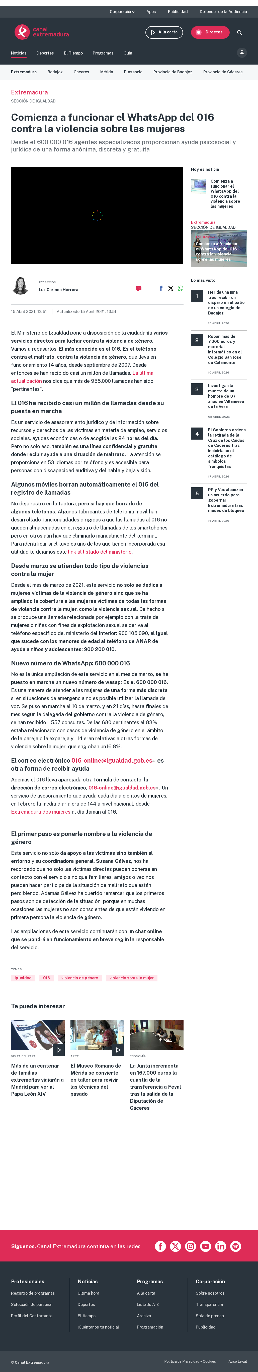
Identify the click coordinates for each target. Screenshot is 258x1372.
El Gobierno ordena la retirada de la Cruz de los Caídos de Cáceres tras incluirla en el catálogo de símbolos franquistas (227, 448)
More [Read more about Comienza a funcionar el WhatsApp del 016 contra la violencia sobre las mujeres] (219, 194)
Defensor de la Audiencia (223, 12)
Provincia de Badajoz (172, 72)
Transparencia (209, 1304)
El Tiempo (73, 53)
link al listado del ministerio (99, 552)
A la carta (171, 32)
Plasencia (133, 72)
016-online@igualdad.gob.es (113, 760)
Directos (217, 32)
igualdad (23, 978)
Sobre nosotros (210, 1293)
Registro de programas (33, 1293)
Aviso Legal (237, 1361)
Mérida (106, 72)
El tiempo (87, 1315)
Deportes (45, 53)
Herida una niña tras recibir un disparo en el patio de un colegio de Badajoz (226, 303)
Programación (150, 1327)
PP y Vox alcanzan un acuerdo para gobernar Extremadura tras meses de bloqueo (226, 500)
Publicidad (178, 12)
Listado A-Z (148, 1304)
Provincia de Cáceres (223, 72)
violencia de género (79, 978)
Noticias (19, 53)
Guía (128, 53)
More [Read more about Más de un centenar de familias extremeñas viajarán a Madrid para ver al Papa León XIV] (37, 1059)
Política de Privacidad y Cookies (190, 1361)
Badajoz (55, 72)
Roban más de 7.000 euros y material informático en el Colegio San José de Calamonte (225, 349)
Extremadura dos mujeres (41, 812)
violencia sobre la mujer (132, 978)
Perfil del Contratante (31, 1315)
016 (46, 978)
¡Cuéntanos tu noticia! (98, 1327)
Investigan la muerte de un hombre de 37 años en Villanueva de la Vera (226, 396)
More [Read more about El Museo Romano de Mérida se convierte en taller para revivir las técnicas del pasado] (97, 1059)
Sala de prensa (210, 1315)
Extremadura (24, 72)
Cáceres (81, 72)
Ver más (219, 244)
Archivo (144, 1315)
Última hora (88, 1293)
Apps (151, 12)
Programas (103, 53)
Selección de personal (32, 1304)
